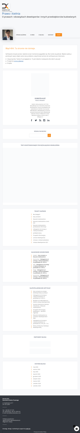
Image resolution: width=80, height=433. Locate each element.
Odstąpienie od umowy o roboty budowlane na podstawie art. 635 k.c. (41, 260)
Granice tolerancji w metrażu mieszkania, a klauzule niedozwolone (41, 306)
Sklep (58, 35)
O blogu (41, 35)
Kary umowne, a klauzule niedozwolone (40, 256)
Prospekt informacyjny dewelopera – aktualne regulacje (39, 311)
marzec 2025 (36, 381)
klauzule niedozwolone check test (41, 222)
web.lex (28, 428)
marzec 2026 (36, 369)
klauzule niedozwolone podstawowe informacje (39, 226)
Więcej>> (40, 117)
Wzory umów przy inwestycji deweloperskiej (41, 326)
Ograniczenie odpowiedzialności (11, 420)
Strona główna (21, 35)
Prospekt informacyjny (39, 235)
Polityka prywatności (8, 419)
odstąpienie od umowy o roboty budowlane (40, 229)
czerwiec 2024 (37, 383)
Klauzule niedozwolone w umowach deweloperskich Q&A (40, 316)
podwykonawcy (37, 233)
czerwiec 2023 (37, 386)
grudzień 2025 (37, 376)
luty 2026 (35, 372)
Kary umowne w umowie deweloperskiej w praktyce (40, 292)
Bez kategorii (36, 214)
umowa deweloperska (39, 237)
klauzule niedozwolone (39, 219)
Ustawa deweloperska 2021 (40, 242)
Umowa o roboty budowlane (41, 240)
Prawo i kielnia (11, 13)
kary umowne (37, 217)
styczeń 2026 (36, 374)
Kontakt (50, 35)
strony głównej (18, 61)
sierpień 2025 (37, 379)
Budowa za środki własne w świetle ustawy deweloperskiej (41, 301)
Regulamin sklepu (7, 422)
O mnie (32, 35)
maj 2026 (35, 367)
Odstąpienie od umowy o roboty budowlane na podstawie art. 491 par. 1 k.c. (41, 322)
